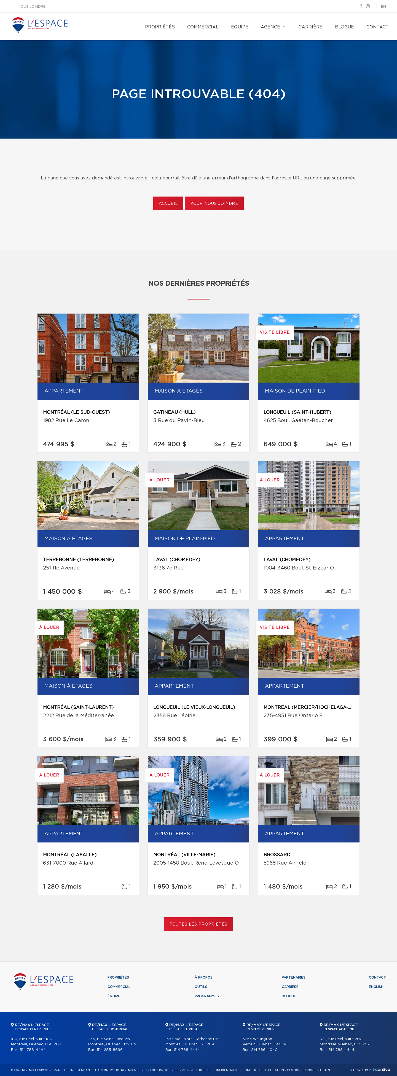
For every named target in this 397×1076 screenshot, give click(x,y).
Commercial (203, 27)
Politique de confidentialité (215, 1070)
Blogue (344, 27)
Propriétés (160, 27)
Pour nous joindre (214, 204)
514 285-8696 (110, 1050)
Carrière (311, 27)
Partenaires (293, 977)
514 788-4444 (32, 1050)
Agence (270, 27)
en (383, 7)
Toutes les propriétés (199, 924)
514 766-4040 (264, 1050)
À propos (204, 977)
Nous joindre (31, 7)
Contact (377, 27)
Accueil (168, 204)
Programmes (207, 996)
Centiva (381, 1069)
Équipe (239, 27)
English (376, 986)
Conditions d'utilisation (263, 1070)
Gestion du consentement (309, 1070)
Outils (201, 986)
